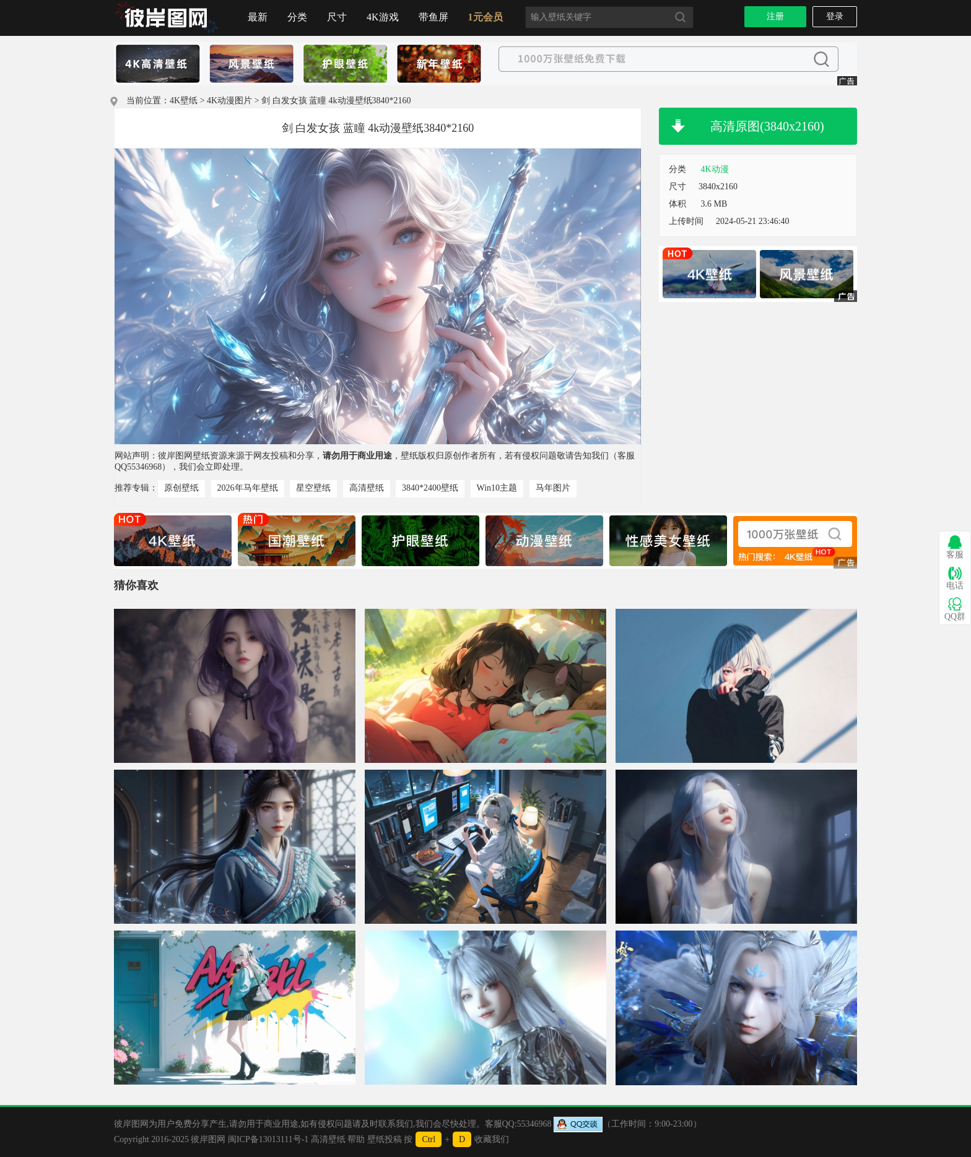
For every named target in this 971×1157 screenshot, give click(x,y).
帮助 (356, 1139)
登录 (834, 16)
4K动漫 (715, 169)
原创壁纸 (181, 487)
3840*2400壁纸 (430, 487)
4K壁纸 (184, 100)
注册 (775, 16)
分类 (297, 17)
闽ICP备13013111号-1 (268, 1139)
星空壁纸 (313, 487)
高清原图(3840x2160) (767, 126)
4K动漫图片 (229, 100)
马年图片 (553, 487)
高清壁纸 (366, 487)
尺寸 (337, 17)
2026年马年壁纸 (247, 487)
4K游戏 (383, 17)
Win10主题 (497, 487)
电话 (954, 578)
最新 (258, 17)
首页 (166, 18)
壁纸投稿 (384, 1139)
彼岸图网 (208, 1139)
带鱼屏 (433, 17)
